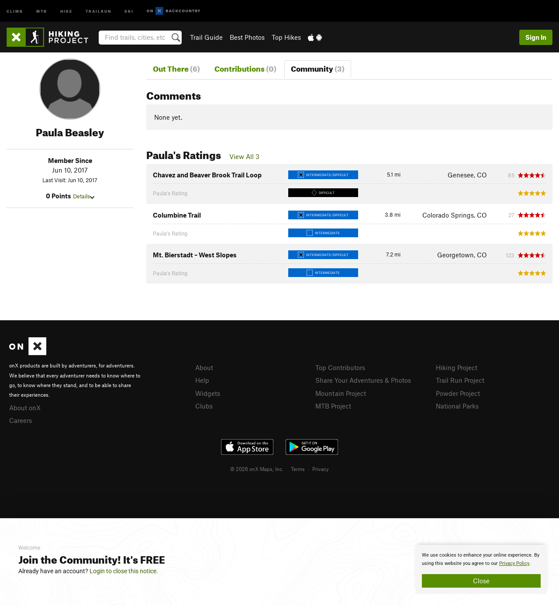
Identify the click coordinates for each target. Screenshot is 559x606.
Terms (298, 469)
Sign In (535, 37)
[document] (481, 569)
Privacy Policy (514, 563)
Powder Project (458, 393)
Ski (129, 11)
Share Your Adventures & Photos (363, 380)
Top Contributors (340, 367)
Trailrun (98, 11)
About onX (25, 408)
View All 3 (244, 156)
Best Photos (247, 37)
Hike (66, 11)
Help (202, 380)
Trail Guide (206, 37)
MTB (41, 11)
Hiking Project (456, 367)
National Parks (457, 406)
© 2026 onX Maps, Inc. (256, 469)
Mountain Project (340, 393)
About (204, 367)
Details (83, 196)
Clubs (204, 406)
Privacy (320, 469)
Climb (15, 11)
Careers (20, 420)
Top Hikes (286, 37)
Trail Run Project (460, 380)
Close (481, 581)
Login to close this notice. (124, 571)
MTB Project (333, 406)
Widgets (207, 393)
